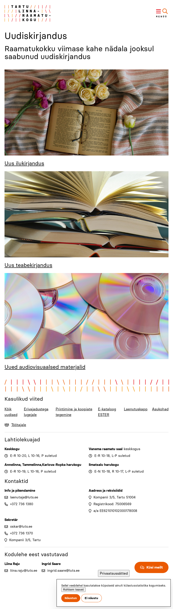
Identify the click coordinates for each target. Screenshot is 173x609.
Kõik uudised (11, 412)
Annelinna (12, 465)
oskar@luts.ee (21, 527)
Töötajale (18, 425)
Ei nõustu (91, 598)
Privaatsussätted (114, 573)
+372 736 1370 (21, 533)
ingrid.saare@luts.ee (63, 571)
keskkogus (132, 449)
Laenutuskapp (136, 409)
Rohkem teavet (73, 589)
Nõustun (71, 598)
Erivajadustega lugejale (36, 412)
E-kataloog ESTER (107, 412)
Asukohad (160, 409)
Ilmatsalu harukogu (104, 465)
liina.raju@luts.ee (23, 571)
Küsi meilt (154, 567)
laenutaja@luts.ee (24, 497)
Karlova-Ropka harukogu (61, 465)
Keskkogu (12, 449)
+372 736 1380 (21, 504)
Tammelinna (31, 465)
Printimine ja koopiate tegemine (74, 412)
